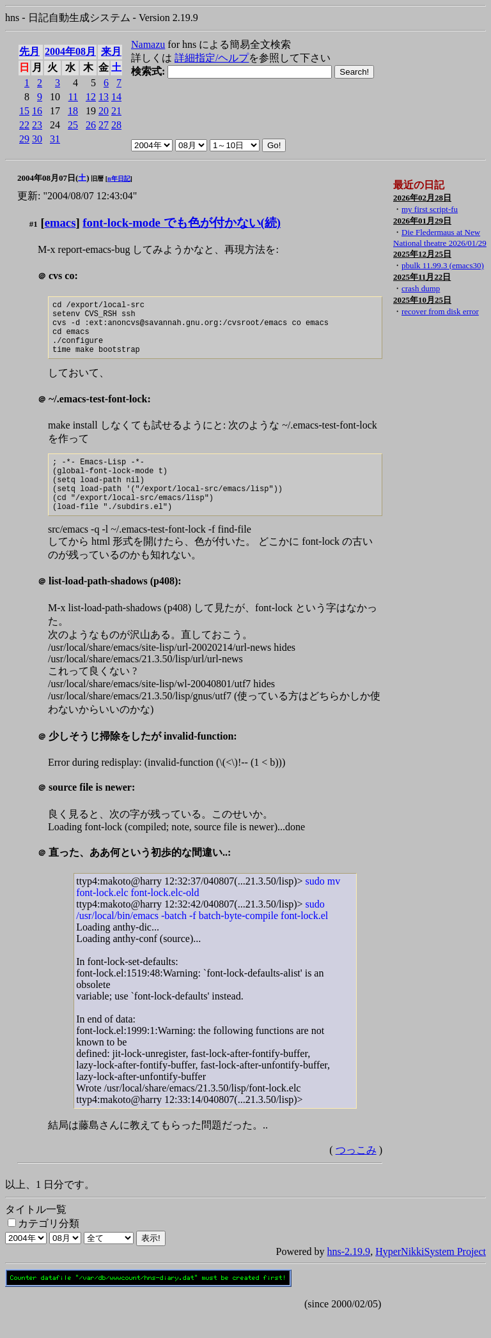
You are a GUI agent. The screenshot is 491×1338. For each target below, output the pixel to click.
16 (37, 110)
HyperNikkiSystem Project (430, 1274)
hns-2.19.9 (349, 1274)
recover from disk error (440, 311)
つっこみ (356, 1172)
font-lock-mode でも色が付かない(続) (181, 222)
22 (24, 124)
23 (37, 124)
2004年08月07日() (53, 178)
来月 (111, 51)
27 (103, 124)
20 (103, 110)
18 (73, 110)
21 (116, 110)
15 (24, 110)
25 (73, 124)
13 (103, 96)
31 (55, 138)
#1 (33, 224)
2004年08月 (70, 51)
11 (73, 96)
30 (37, 138)
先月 (29, 51)
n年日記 (118, 178)
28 (116, 124)
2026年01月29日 (422, 220)
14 (116, 96)
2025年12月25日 (422, 254)
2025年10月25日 (422, 300)
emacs (60, 222)
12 (91, 96)
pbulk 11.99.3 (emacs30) (442, 265)
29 (24, 138)
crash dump (420, 288)
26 (91, 124)
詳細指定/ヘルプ (212, 57)
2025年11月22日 (422, 277)
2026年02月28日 (422, 197)
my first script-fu (429, 209)
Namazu (148, 44)
